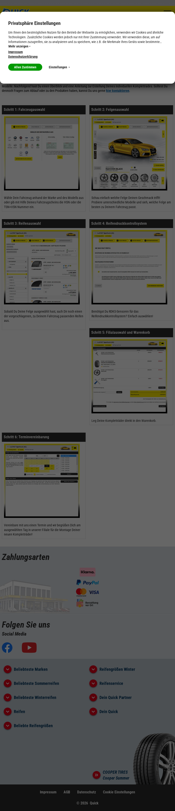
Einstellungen (59, 67)
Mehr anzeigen (19, 46)
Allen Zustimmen (25, 67)
